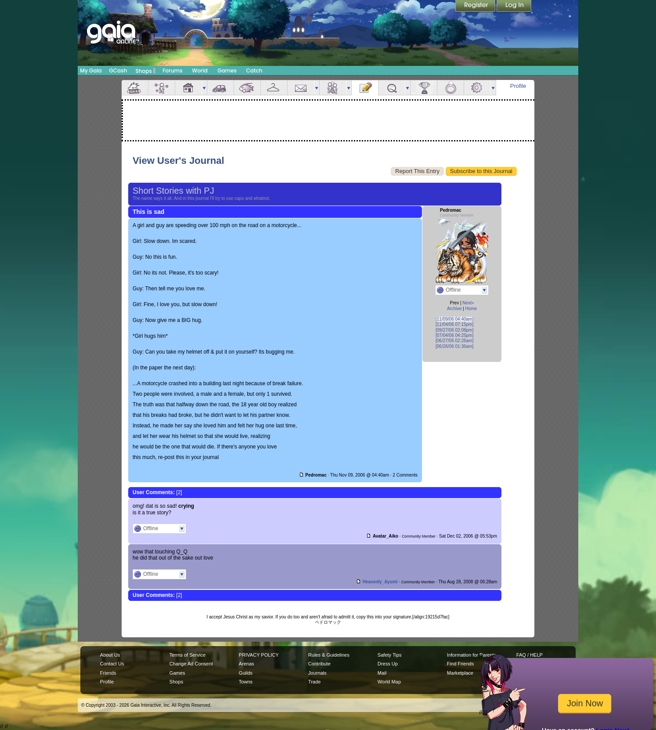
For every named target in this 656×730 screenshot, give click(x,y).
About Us (110, 655)
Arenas (246, 663)
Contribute (319, 663)
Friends (333, 87)
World (200, 70)
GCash (118, 70)
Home (471, 308)
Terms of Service (187, 655)
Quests (391, 87)
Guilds (245, 673)
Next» (468, 302)
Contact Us (112, 663)
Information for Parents (471, 655)
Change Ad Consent (191, 663)
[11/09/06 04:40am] (454, 319)
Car (220, 87)
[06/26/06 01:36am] (454, 346)
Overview (135, 87)
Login (514, 6)
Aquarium (247, 87)
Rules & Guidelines (329, 655)
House (188, 87)
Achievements (424, 87)
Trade (314, 681)
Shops (145, 70)
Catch (254, 70)
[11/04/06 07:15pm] (454, 324)
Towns (245, 681)
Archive (454, 308)
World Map (389, 681)
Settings (477, 87)
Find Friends (460, 663)
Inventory (274, 87)
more (204, 87)
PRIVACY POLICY (259, 655)
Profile (518, 86)
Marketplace (460, 673)
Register (476, 6)
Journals (317, 673)
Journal (365, 87)
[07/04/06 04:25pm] (454, 335)
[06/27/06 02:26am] (454, 340)
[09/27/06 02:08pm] (454, 330)
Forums (172, 70)
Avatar (161, 87)
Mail (301, 87)
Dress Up (388, 663)
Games (227, 70)
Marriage (450, 87)
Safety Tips (390, 655)
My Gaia (90, 70)
